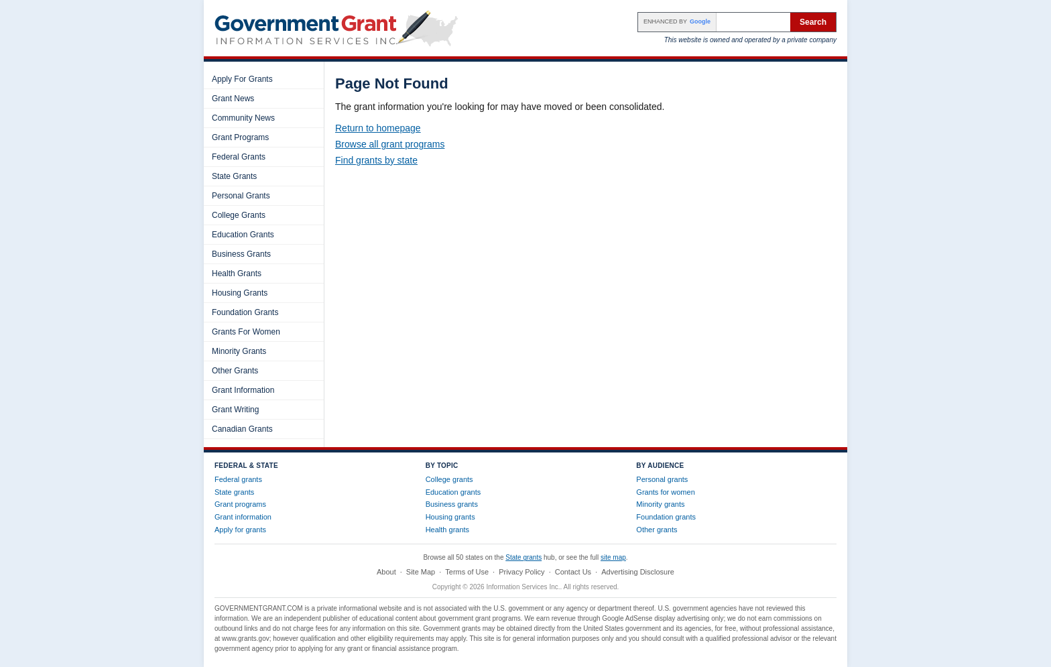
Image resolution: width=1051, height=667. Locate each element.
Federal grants (238, 479)
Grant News (233, 98)
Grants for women (665, 492)
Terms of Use (467, 572)
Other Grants (235, 370)
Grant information (242, 517)
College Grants (238, 215)
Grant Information (243, 390)
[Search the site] (753, 22)
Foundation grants (666, 517)
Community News (243, 118)
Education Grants (243, 234)
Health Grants (236, 273)
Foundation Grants (245, 312)
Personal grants (662, 479)
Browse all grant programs (389, 144)
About (386, 572)
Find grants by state (376, 160)
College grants (449, 479)
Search (813, 22)
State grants (234, 492)
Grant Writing (235, 409)
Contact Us (573, 572)
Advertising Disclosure (637, 572)
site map (613, 557)
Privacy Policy (521, 572)
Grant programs (240, 504)
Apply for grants (240, 530)
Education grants (453, 492)
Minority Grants (239, 351)
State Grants (234, 176)
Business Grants (241, 254)
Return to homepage (378, 128)
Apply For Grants (242, 79)
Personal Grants (241, 195)
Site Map (420, 572)
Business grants (452, 504)
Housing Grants (239, 293)
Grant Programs (240, 137)
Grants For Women (246, 332)
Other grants (656, 530)
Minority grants (660, 504)
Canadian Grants (242, 429)
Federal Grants (238, 157)
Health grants (447, 530)
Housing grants (450, 517)
